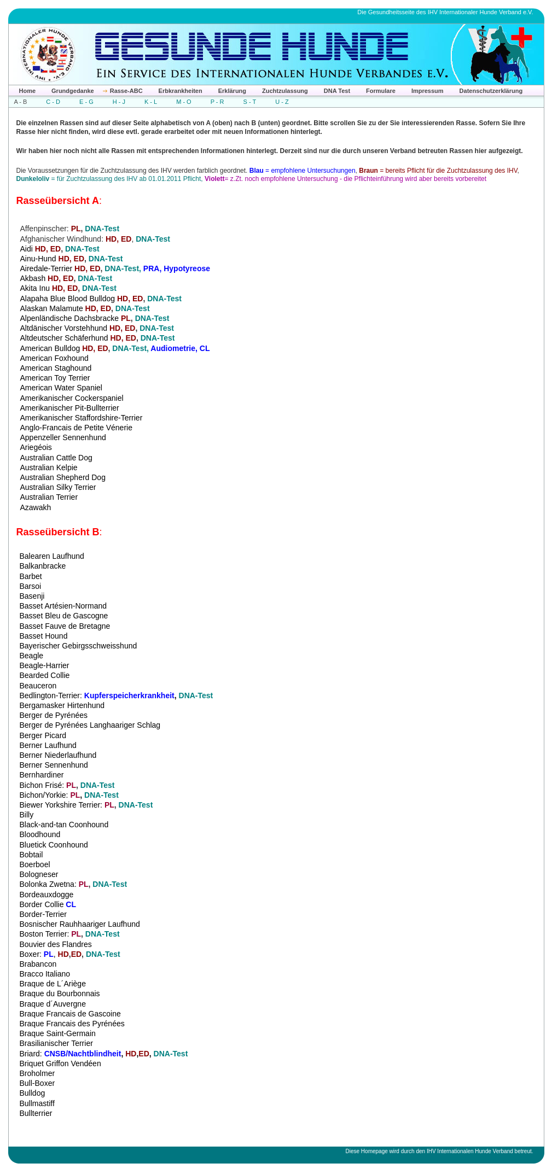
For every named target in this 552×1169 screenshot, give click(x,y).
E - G (86, 101)
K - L (150, 101)
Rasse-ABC (126, 90)
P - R (217, 101)
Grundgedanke (72, 90)
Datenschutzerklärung (491, 90)
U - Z (281, 101)
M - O (183, 101)
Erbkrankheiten (180, 90)
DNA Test (337, 90)
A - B (20, 101)
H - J (119, 101)
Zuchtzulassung (285, 90)
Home (27, 90)
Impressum (427, 90)
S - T (250, 101)
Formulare (381, 90)
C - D (53, 101)
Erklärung (232, 90)
